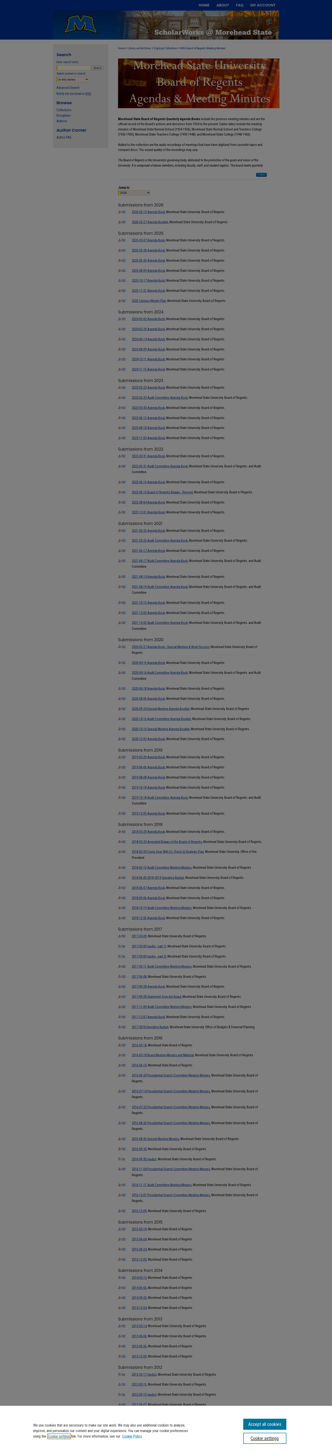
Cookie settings (59, 1436)
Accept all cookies (264, 1424)
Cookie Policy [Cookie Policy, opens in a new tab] (132, 1436)
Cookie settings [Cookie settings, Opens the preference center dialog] (265, 1438)
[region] (166, 1430)
